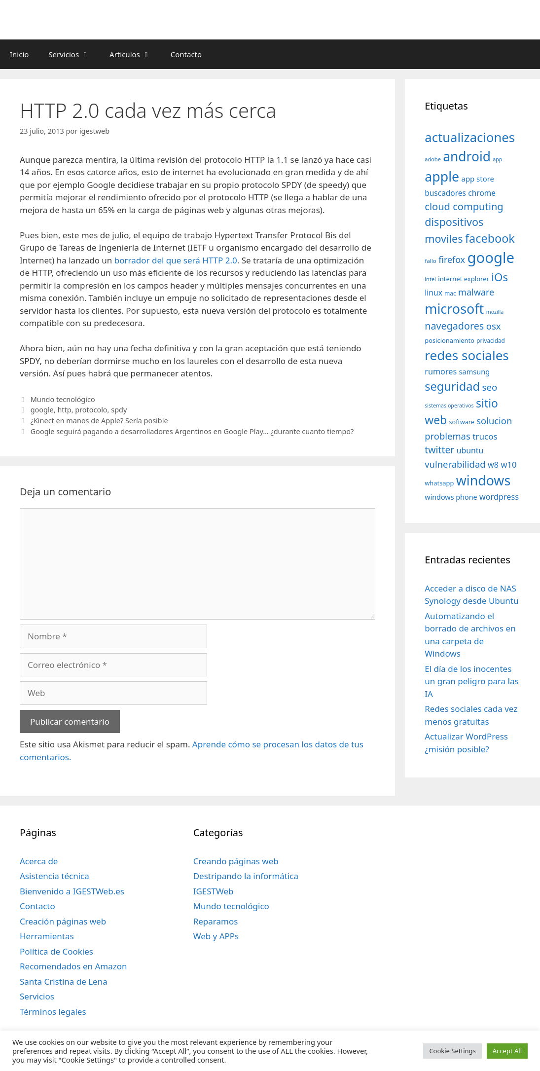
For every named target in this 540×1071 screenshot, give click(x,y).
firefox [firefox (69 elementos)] (451, 259)
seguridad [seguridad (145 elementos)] (452, 386)
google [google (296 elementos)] (490, 257)
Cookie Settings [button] (452, 1050)
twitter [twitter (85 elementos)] (439, 449)
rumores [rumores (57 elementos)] (441, 371)
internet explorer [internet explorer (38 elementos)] (463, 278)
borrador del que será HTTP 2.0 (175, 260)
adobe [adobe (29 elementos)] (433, 159)
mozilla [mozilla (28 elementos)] (495, 311)
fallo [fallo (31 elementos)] (430, 260)
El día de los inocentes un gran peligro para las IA (471, 681)
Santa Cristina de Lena (64, 981)
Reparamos (215, 921)
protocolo (91, 409)
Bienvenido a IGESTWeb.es (72, 891)
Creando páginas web (236, 861)
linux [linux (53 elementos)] (433, 292)
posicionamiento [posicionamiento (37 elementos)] (449, 340)
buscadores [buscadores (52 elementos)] (445, 192)
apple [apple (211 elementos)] (442, 176)
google (42, 409)
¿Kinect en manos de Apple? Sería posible (99, 420)
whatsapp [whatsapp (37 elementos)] (439, 483)
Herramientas (47, 936)
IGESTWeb (213, 891)
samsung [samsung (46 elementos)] (474, 371)
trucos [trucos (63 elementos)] (485, 436)
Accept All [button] (507, 1050)
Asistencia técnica (54, 876)
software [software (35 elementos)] (461, 422)
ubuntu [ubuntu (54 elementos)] (470, 450)
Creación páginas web (63, 921)
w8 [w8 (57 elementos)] (493, 464)
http (64, 409)
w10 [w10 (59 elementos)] (508, 464)
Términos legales (53, 1011)
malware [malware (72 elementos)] (476, 292)
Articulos (135, 54)
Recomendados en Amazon (73, 966)
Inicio (19, 54)
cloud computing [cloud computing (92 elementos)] (464, 206)
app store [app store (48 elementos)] (478, 179)
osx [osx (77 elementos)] (493, 326)
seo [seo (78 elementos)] (489, 387)
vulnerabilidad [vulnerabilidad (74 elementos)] (455, 464)
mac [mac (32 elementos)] (450, 293)
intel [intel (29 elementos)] (430, 279)
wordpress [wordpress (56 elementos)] (499, 496)
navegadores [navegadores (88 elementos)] (454, 325)
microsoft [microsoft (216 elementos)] (454, 308)
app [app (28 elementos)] (497, 159)
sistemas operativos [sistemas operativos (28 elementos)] (449, 405)
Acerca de (39, 861)
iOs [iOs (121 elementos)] (499, 277)
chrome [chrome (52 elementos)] (482, 192)
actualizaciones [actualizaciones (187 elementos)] (470, 137)
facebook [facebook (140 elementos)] (490, 238)
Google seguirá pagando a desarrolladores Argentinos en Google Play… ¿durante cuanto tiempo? (192, 431)
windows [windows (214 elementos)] (483, 480)
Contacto (186, 54)
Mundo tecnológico (63, 399)
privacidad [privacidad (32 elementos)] (490, 340)
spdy (119, 409)
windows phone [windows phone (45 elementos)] (451, 497)
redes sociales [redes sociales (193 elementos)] (467, 355)
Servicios (74, 54)
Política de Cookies (56, 951)
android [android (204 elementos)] (467, 156)
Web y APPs (216, 936)
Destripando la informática (245, 876)
